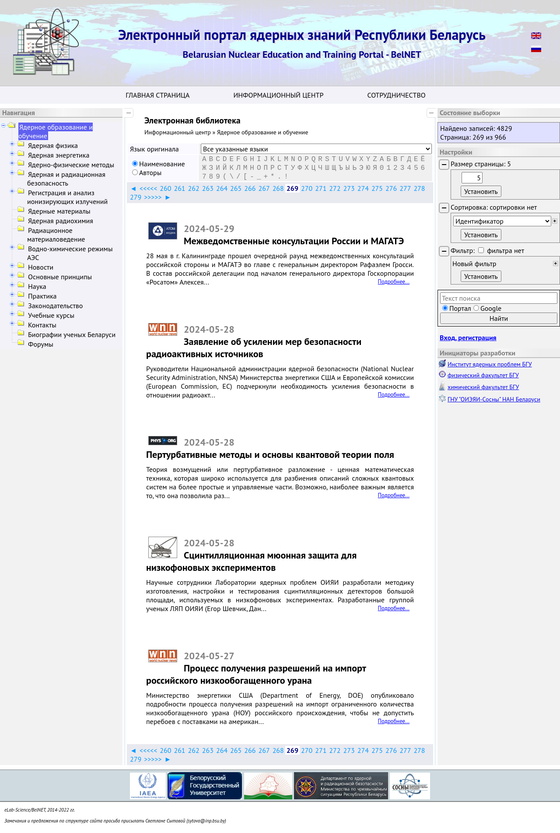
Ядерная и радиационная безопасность (66, 178)
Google (490, 308)
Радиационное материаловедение (56, 234)
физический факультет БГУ (483, 375)
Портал (460, 308)
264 (222, 188)
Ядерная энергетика (58, 155)
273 (349, 188)
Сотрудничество (396, 95)
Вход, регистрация (468, 337)
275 (377, 188)
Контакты (42, 324)
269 (292, 188)
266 (250, 188)
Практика (42, 296)
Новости (40, 267)
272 (334, 188)
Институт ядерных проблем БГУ (490, 364)
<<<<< (148, 188)
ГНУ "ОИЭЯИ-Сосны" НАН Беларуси (494, 399)
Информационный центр (278, 95)
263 (208, 188)
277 (405, 188)
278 (419, 188)
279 (135, 197)
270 (306, 188)
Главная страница (157, 95)
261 (179, 188)
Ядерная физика (53, 145)
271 (320, 188)
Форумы (40, 344)
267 (264, 188)
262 (194, 188)
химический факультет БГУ (483, 387)
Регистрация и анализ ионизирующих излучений (67, 197)
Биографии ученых (72, 334)
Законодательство (55, 305)
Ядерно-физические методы (71, 164)
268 (278, 188)
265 (236, 188)
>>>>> (152, 197)
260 (165, 188)
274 (363, 188)
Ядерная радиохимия (60, 220)
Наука (37, 286)
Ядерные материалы (59, 211)
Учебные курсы (51, 315)
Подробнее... (394, 281)
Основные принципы (60, 276)
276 (391, 188)
